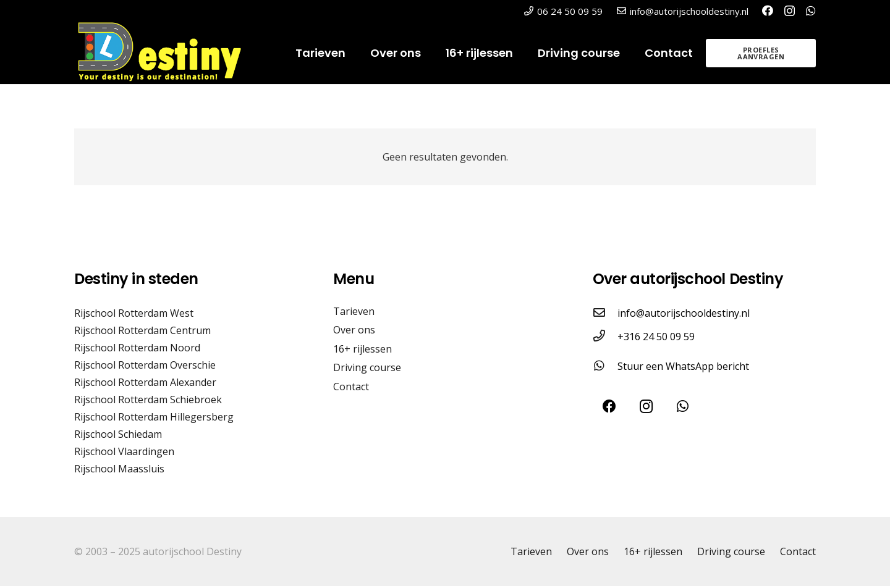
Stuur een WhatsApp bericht (683, 366)
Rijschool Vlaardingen (124, 451)
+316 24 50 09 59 (656, 336)
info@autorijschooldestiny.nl (683, 313)
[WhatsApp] (811, 10)
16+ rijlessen (362, 349)
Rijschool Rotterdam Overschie (145, 365)
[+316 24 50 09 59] (605, 336)
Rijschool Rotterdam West (133, 313)
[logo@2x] (167, 53)
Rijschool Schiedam (118, 434)
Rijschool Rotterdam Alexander (145, 382)
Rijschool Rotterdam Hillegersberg (154, 417)
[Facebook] (767, 10)
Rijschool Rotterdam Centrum (142, 330)
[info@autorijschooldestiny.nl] (605, 313)
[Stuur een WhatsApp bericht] (605, 366)
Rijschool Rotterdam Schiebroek (148, 399)
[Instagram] (789, 11)
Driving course (367, 367)
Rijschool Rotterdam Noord (137, 347)
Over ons (354, 330)
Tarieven (354, 311)
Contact (351, 386)
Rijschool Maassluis (119, 468)
